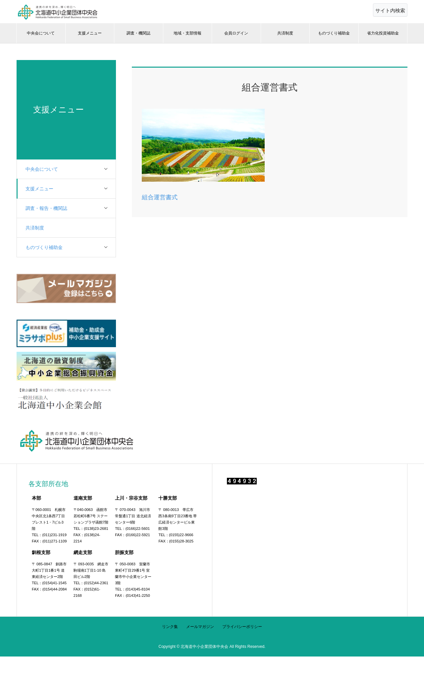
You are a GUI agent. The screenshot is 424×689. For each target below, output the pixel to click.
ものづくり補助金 (334, 33)
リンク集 (170, 626)
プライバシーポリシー (242, 626)
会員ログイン (236, 33)
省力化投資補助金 (383, 33)
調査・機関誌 (138, 33)
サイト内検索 (390, 10)
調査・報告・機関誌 (71, 208)
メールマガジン (200, 626)
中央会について (41, 33)
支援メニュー (90, 33)
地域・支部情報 (187, 33)
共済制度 (285, 33)
